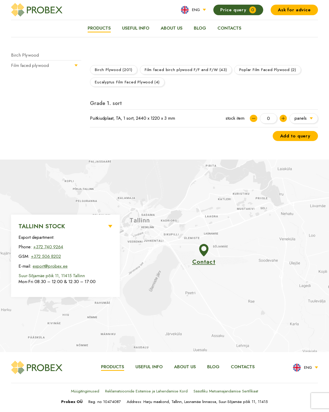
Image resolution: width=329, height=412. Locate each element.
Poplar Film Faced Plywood (267, 70)
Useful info (135, 28)
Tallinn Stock (42, 226)
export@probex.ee (50, 266)
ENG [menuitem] (196, 10)
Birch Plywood (25, 55)
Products (99, 28)
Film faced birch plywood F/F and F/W (186, 70)
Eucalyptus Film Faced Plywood (127, 82)
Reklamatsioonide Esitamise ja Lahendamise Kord (146, 391)
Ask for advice (294, 10)
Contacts (229, 28)
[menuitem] (193, 10)
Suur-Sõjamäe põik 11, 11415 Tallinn (52, 276)
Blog (200, 28)
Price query (238, 9)
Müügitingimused (85, 391)
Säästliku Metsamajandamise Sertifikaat (226, 391)
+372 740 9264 (48, 247)
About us (171, 28)
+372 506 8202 (46, 256)
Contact (203, 255)
